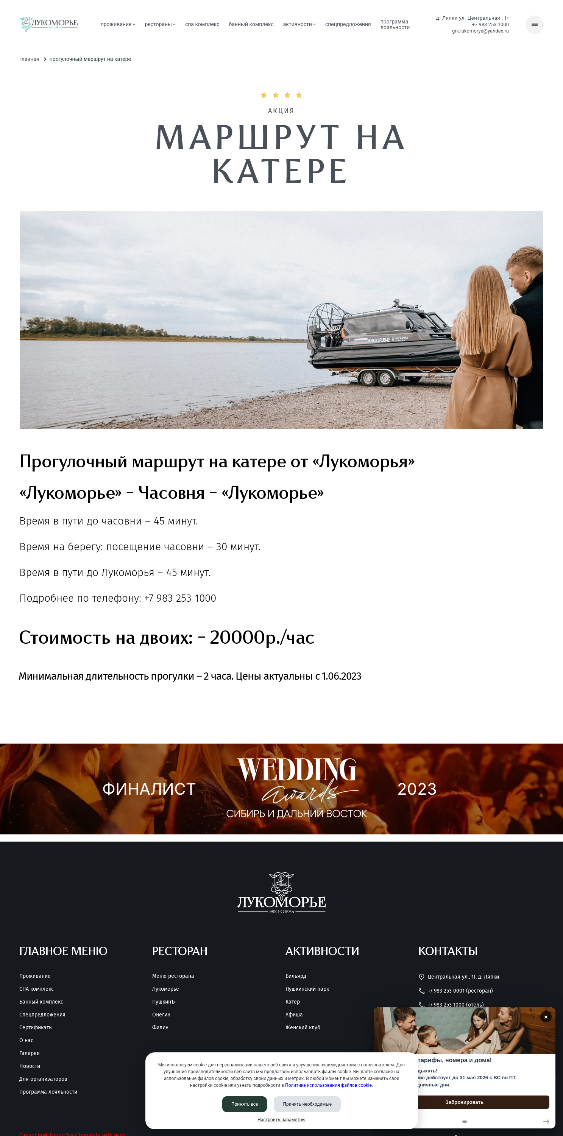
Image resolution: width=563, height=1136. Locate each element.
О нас (26, 1040)
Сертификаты (36, 1027)
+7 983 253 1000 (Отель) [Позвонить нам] (451, 1005)
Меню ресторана (173, 976)
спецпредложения (348, 24)
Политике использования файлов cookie (328, 1085)
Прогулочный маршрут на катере (90, 59)
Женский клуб (302, 1027)
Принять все (244, 1104)
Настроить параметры (281, 1119)
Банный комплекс (41, 1002)
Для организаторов (43, 1079)
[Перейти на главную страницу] (48, 24)
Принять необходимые (307, 1104)
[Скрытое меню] (535, 25)
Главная (29, 59)
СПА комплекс (202, 24)
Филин (160, 1027)
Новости (29, 1066)
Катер (292, 1002)
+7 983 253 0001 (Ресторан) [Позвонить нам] (455, 991)
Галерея (29, 1053)
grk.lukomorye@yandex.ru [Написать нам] (480, 31)
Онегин (161, 1015)
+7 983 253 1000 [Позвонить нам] (490, 24)
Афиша (294, 1015)
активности (299, 24)
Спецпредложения (42, 1015)
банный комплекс (251, 24)
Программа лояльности (48, 1092)
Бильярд (295, 976)
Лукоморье (165, 989)
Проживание (35, 976)
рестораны (160, 24)
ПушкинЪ (163, 1002)
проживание (118, 24)
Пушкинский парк (307, 989)
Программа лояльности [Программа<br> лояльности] (395, 24)
